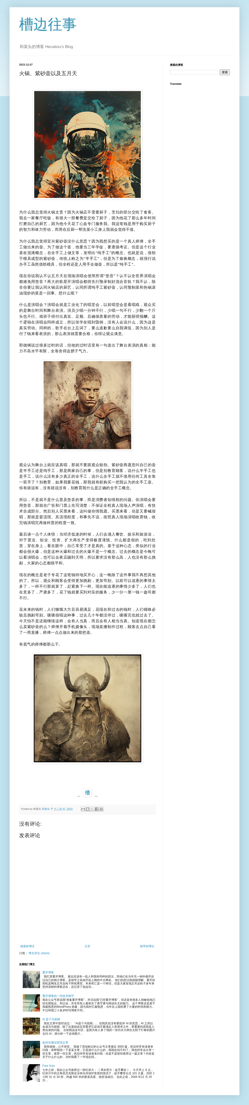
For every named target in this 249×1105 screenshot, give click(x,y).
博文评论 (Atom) (38, 953)
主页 (87, 946)
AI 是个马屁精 (51, 1019)
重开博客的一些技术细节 (58, 996)
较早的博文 (147, 946)
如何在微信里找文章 (55, 1042)
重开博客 (48, 972)
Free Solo (48, 1066)
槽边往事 (48, 24)
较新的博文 (27, 946)
